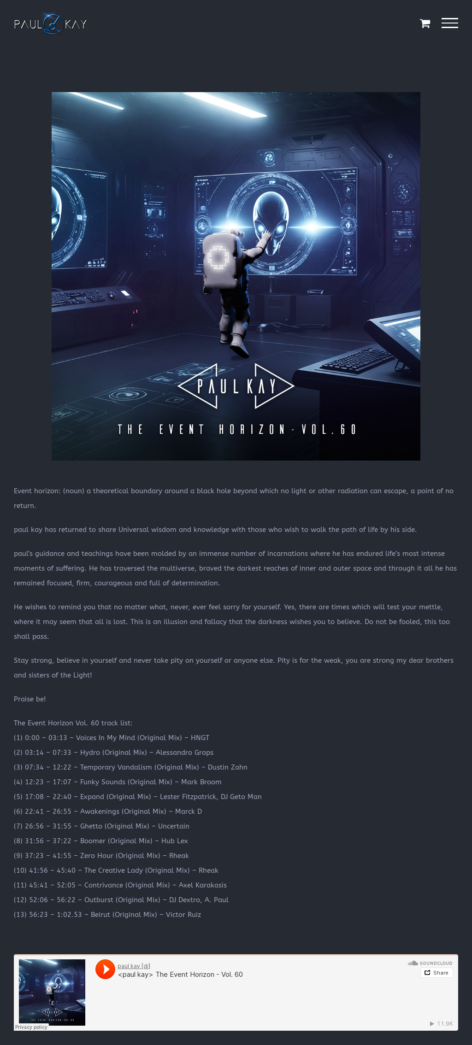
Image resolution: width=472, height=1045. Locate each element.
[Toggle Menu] (450, 23)
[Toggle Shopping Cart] (425, 23)
